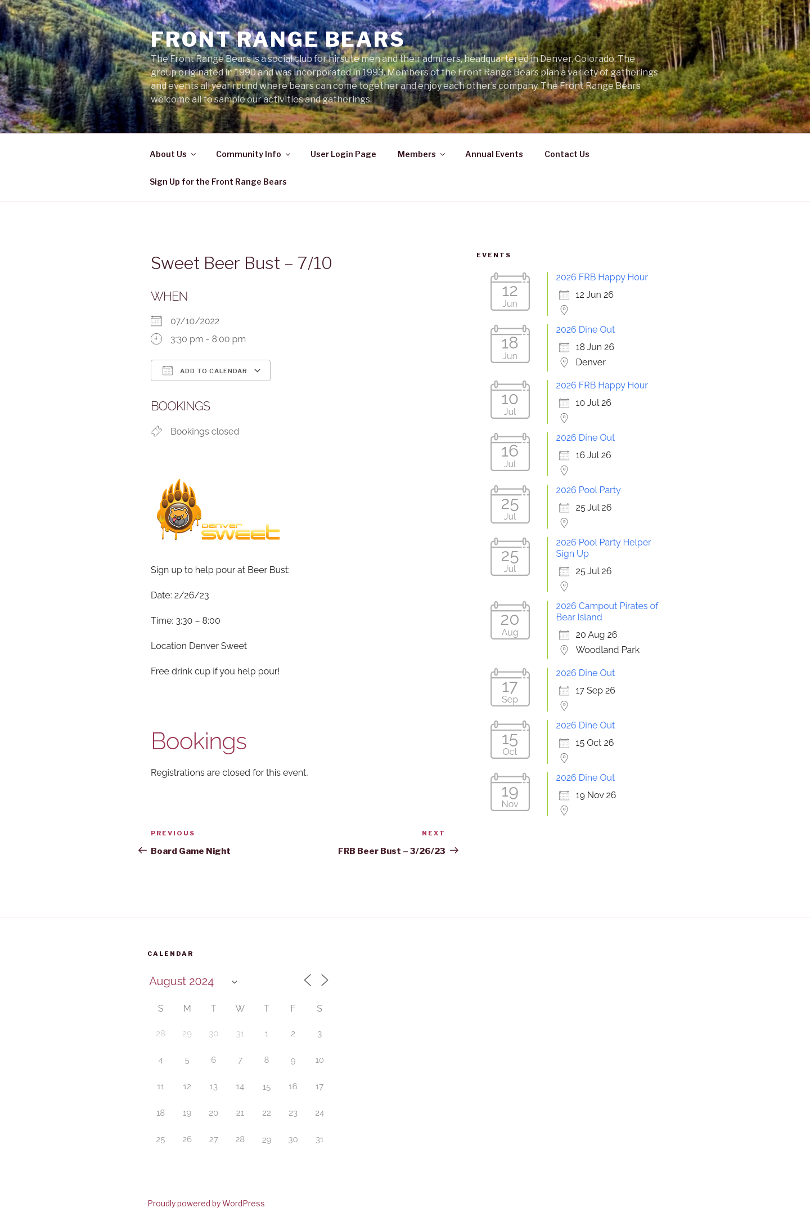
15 (267, 1087)
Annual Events (494, 154)
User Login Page (343, 154)
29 (267, 1140)
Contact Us (567, 154)
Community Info (254, 154)
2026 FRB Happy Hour (602, 277)
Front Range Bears (278, 39)
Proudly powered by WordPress (206, 1203)
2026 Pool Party (588, 490)
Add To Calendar (205, 370)
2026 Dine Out (585, 329)
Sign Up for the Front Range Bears (218, 181)
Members (422, 154)
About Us (173, 154)
